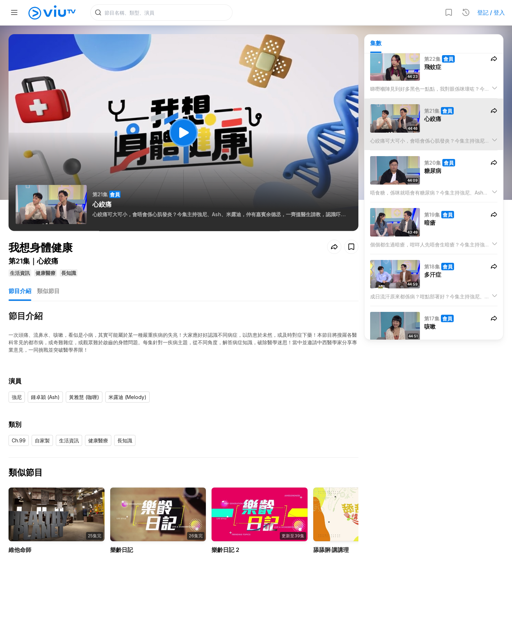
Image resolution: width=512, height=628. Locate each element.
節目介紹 (20, 290)
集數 (376, 43)
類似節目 (48, 290)
